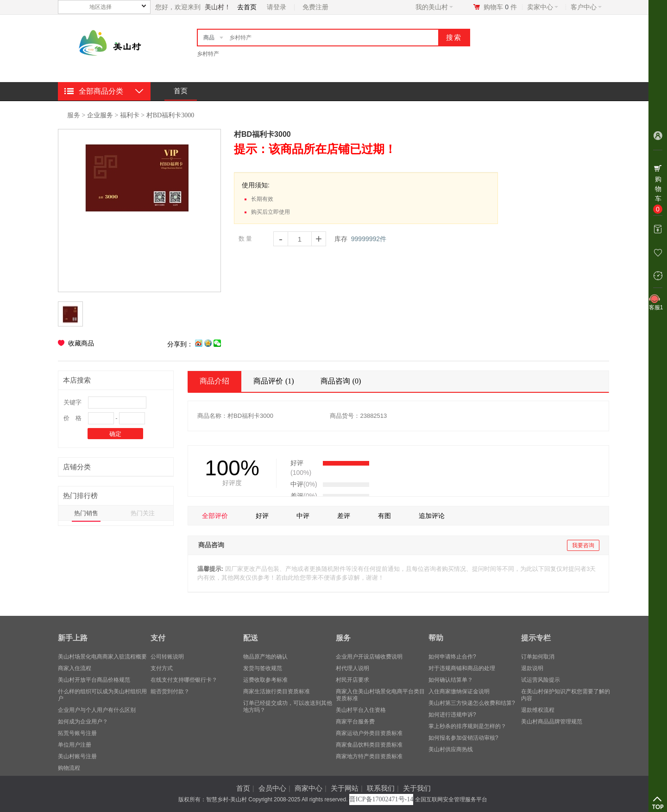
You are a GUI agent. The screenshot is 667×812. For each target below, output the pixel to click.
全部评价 (215, 515)
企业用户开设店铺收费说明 (369, 656)
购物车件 (500, 7)
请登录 (276, 7)
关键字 (72, 402)
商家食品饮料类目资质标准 (369, 745)
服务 (73, 115)
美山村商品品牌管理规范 (551, 721)
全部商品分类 (101, 91)
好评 (262, 515)
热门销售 (86, 513)
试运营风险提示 (540, 680)
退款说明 (532, 668)
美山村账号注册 (77, 756)
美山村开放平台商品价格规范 (94, 680)
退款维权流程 (537, 710)
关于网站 (345, 788)
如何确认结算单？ (450, 680)
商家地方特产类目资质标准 (369, 756)
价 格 (72, 418)
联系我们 (381, 788)
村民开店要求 (352, 680)
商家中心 (308, 788)
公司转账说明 (167, 656)
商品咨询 (342, 381)
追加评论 (432, 515)
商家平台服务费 (355, 721)
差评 (343, 515)
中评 (302, 515)
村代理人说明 (352, 668)
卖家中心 (542, 7)
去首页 (247, 7)
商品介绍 (214, 381)
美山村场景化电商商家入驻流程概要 (102, 656)
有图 (384, 515)
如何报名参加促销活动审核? (463, 738)
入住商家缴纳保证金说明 (459, 691)
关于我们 (417, 788)
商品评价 (274, 381)
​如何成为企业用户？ (83, 721)
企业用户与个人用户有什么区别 (97, 710)
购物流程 (69, 768)
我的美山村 (434, 7)
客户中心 (586, 7)
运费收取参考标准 (265, 680)
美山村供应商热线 (450, 749)
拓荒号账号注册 (77, 733)
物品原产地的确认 (265, 656)
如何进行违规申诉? (452, 714)
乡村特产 (208, 54)
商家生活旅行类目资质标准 (276, 691)
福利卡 (129, 115)
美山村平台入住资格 (361, 710)
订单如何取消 (537, 656)
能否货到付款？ (170, 691)
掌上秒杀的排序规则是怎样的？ (467, 726)
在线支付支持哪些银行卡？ (184, 680)
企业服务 (100, 115)
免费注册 (315, 7)
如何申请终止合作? (452, 656)
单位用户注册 (74, 745)
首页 (181, 91)
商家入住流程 (74, 668)
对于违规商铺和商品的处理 (461, 668)
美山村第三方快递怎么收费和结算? (471, 703)
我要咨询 (583, 545)
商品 (208, 37)
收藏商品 (81, 343)
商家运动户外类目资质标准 (369, 733)
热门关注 (143, 513)
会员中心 (272, 788)
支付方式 (162, 668)
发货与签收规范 (262, 668)
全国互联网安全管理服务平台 (451, 799)
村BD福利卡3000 (170, 115)
